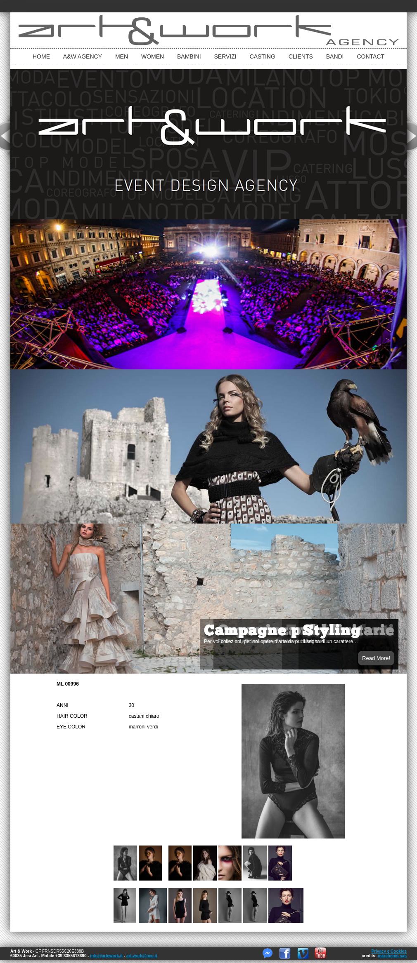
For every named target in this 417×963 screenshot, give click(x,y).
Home (41, 56)
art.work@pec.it (141, 956)
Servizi (225, 56)
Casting (262, 56)
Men (121, 56)
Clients (301, 56)
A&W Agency (82, 56)
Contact (370, 56)
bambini (189, 56)
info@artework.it (106, 956)
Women (152, 56)
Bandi (335, 56)
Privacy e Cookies (389, 951)
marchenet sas (392, 956)
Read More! (376, 658)
